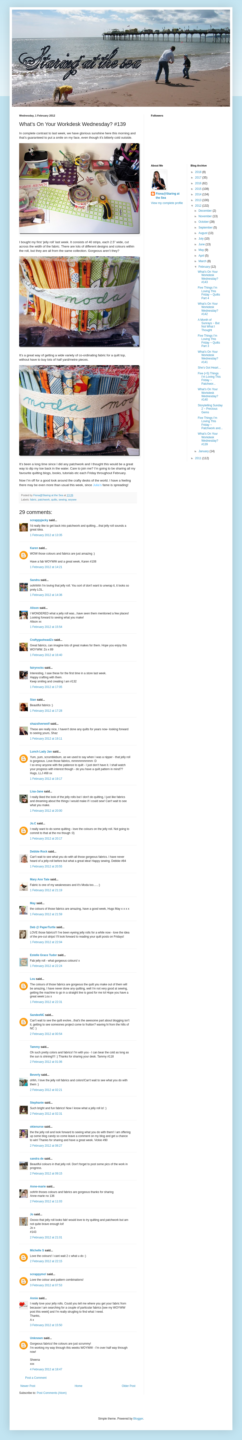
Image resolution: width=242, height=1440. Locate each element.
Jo (31, 1214)
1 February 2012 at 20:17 (46, 838)
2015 (198, 189)
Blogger (138, 1418)
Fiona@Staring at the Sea (167, 195)
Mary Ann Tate (39, 879)
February (204, 266)
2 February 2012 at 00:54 (46, 1034)
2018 (198, 172)
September (205, 227)
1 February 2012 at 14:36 (46, 595)
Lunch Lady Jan (41, 751)
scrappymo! (38, 1274)
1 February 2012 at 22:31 (46, 1002)
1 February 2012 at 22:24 (46, 966)
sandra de (37, 1158)
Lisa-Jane (36, 791)
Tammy (35, 1047)
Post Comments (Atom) (52, 1393)
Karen (34, 548)
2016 (198, 183)
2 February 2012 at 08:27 (46, 1145)
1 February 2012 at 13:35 (46, 535)
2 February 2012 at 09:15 (46, 1173)
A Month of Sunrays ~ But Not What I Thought (208, 325)
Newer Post (27, 1386)
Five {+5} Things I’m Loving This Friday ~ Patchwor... (209, 378)
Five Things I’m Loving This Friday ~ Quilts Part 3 (209, 341)
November (205, 216)
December (205, 210)
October (203, 221)
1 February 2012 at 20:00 (46, 810)
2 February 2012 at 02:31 (46, 1113)
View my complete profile (167, 203)
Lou (32, 979)
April (201, 255)
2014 (198, 194)
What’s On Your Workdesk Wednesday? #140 (208, 394)
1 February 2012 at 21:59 (46, 914)
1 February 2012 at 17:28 (46, 710)
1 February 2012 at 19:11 (46, 738)
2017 (198, 177)
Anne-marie (38, 1186)
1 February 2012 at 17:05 (46, 687)
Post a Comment (35, 1377)
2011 (198, 458)
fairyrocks (37, 667)
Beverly (35, 1074)
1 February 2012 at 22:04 (46, 942)
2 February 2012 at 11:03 (46, 1201)
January (203, 451)
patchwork (44, 499)
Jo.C (33, 823)
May (32, 903)
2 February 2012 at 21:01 (46, 1237)
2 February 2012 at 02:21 (46, 1090)
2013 (198, 200)
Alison (34, 608)
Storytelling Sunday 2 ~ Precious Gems (210, 409)
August (203, 233)
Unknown (36, 1338)
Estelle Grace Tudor (43, 955)
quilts (54, 499)
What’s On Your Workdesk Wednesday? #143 (208, 277)
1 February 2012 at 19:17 (46, 778)
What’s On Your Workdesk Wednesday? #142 (208, 309)
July (201, 238)
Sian (33, 699)
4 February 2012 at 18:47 (46, 1369)
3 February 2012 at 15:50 (46, 1325)
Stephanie (37, 1102)
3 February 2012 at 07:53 (46, 1285)
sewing (63, 499)
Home (78, 1386)
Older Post (128, 1386)
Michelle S (37, 1250)
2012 (198, 205)
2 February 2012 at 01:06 (46, 1061)
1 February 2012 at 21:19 (46, 890)
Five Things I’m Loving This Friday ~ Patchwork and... (210, 423)
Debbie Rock (38, 851)
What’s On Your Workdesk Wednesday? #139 (208, 439)
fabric (33, 499)
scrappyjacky (39, 520)
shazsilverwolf (40, 723)
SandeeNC (37, 1015)
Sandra (35, 580)
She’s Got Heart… (209, 367)
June (201, 244)
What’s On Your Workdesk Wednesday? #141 (208, 357)
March (202, 261)
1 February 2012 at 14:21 (46, 567)
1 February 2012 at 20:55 (46, 866)
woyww (72, 499)
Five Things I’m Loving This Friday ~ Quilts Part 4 (209, 293)
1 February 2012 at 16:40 (46, 655)
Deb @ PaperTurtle (43, 927)
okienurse (37, 1126)
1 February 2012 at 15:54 (46, 627)
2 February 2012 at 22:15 (46, 1261)
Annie (34, 1298)
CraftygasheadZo (41, 640)
